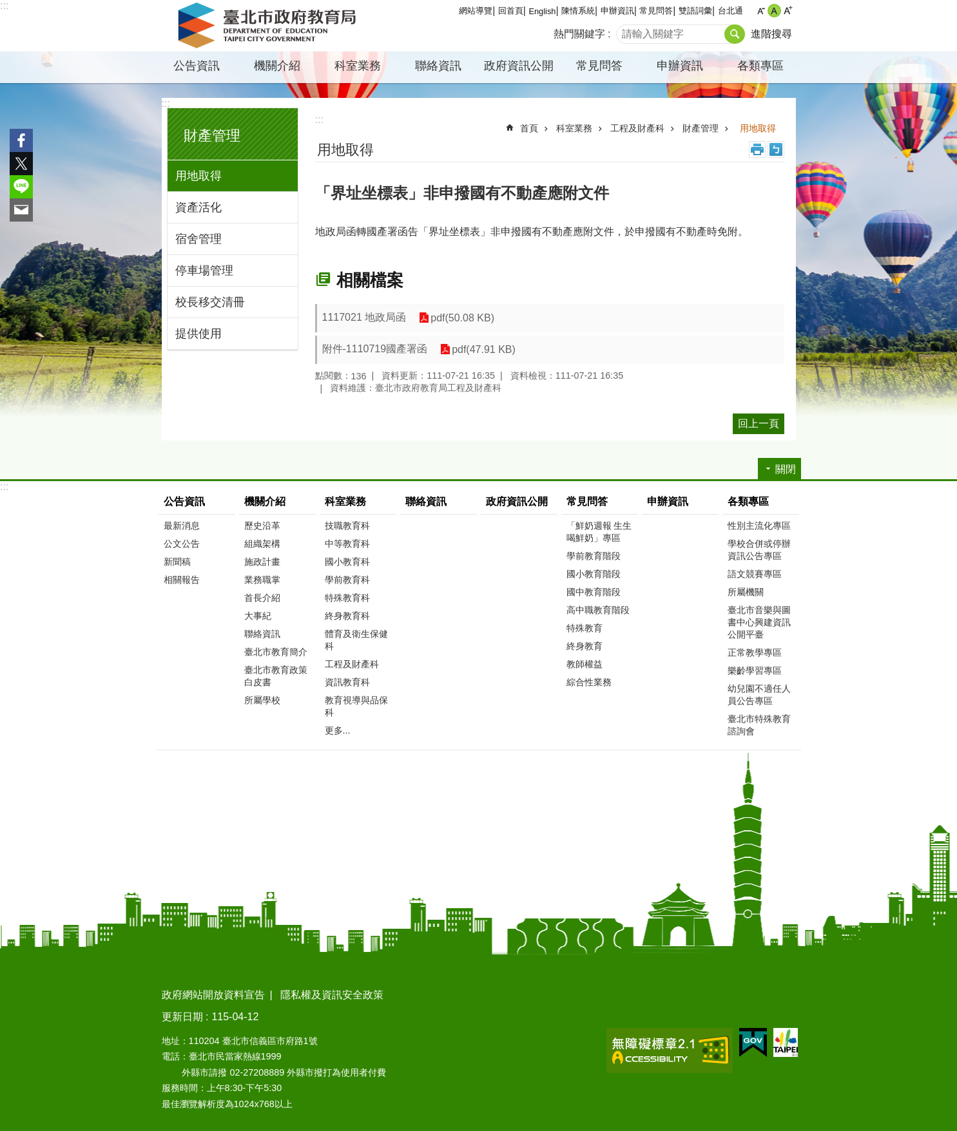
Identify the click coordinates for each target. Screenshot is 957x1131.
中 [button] (774, 10)
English (542, 11)
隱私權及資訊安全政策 (331, 994)
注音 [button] (776, 149)
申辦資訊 (617, 10)
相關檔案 (369, 280)
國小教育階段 (593, 574)
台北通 (730, 10)
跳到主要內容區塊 (6, 6)
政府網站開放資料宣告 (213, 994)
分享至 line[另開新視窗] (21, 186)
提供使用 (198, 333)
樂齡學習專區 (755, 670)
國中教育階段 (593, 592)
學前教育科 (347, 580)
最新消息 (182, 525)
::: (4, 5)
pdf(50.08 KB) (462, 317)
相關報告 (182, 580)
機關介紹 (277, 65)
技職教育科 (347, 525)
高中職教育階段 (598, 610)
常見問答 (656, 10)
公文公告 (182, 543)
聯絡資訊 (438, 65)
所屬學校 (262, 700)
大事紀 (257, 616)
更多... (338, 730)
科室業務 (357, 65)
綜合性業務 (589, 682)
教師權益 (584, 664)
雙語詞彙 (695, 10)
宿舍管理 (198, 239)
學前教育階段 (593, 556)
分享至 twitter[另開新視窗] (21, 163)
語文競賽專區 (755, 574)
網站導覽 (475, 10)
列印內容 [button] (757, 149)
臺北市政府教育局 (269, 26)
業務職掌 (262, 580)
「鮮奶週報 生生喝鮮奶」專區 (599, 531)
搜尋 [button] (734, 34)
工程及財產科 (637, 128)
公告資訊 (196, 65)
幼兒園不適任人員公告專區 (759, 694)
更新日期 (182, 1016)
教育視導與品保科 (356, 706)
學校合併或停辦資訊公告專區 (759, 549)
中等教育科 (347, 543)
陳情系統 (578, 10)
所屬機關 (746, 592)
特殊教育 (584, 628)
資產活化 (198, 207)
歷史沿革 (262, 525)
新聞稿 (177, 561)
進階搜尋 (771, 33)
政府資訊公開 (519, 65)
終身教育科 (347, 616)
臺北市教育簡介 (275, 652)
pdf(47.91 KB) (484, 349)
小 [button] (761, 10)
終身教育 (584, 646)
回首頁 (510, 10)
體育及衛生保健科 (356, 640)
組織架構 (262, 543)
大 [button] (788, 10)
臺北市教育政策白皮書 (275, 676)
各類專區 (760, 65)
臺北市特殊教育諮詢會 (759, 725)
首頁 (529, 128)
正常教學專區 (755, 652)
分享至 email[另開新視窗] (21, 210)
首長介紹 (262, 598)
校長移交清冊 (210, 302)
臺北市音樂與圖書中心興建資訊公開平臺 (759, 622)
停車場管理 (204, 270)
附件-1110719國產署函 (375, 348)
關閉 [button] (785, 469)
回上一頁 (758, 423)
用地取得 (198, 175)
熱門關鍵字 (579, 33)
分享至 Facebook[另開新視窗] (21, 140)
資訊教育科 (347, 682)
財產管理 (212, 136)
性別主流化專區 (759, 525)
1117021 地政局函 (364, 317)
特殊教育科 (347, 598)
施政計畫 (262, 561)
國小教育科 (347, 561)
